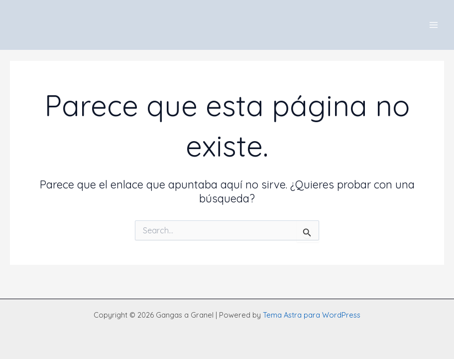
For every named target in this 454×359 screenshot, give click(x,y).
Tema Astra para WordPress (311, 315)
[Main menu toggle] (433, 24)
